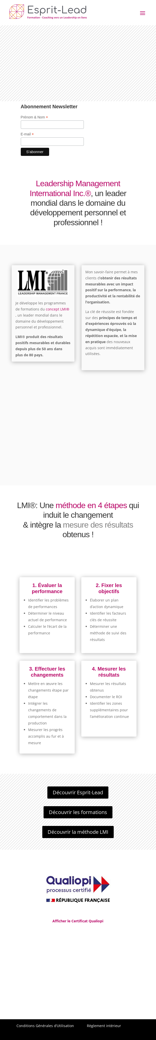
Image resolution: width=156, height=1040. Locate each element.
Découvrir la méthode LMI (78, 831)
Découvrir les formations (78, 812)
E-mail (27, 134)
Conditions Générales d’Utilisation (45, 1025)
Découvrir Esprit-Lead (78, 792)
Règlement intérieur (104, 1025)
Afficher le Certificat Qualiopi (77, 921)
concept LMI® (57, 309)
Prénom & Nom (34, 117)
